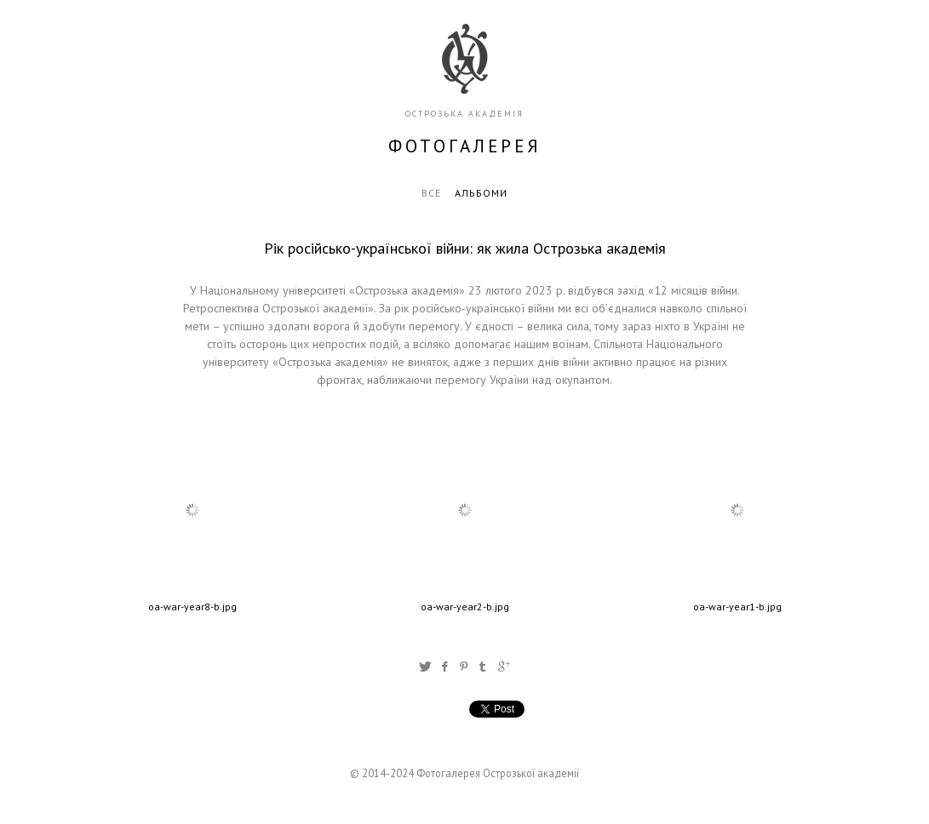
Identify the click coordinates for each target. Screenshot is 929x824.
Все (431, 192)
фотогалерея (465, 145)
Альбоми (481, 192)
